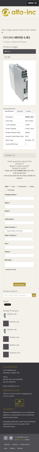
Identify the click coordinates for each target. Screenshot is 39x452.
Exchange (10, 190)
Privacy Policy (24, 444)
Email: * (7, 211)
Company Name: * (11, 194)
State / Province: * (11, 235)
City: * (7, 243)
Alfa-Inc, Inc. (20, 439)
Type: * (7, 186)
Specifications (9, 111)
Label (7, 57)
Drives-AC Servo (24, 30)
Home (3, 30)
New (12, 186)
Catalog (9, 30)
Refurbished (21, 186)
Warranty (7, 444)
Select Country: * (11, 227)
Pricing (28, 111)
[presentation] (20, 278)
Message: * (8, 260)
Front (7, 51)
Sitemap (20, 448)
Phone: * (8, 252)
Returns (15, 444)
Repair (31, 186)
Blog (5, 448)
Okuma (15, 30)
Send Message (19, 284)
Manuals (20, 111)
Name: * (7, 203)
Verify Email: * (9, 219)
